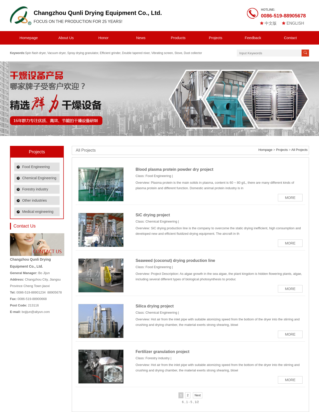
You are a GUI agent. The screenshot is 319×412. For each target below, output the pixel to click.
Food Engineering (36, 167)
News (141, 38)
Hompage (265, 150)
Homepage (28, 38)
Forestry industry (35, 189)
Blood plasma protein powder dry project (174, 169)
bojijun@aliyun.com (36, 312)
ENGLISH (295, 23)
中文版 (271, 23)
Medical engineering (37, 212)
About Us (66, 38)
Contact (290, 38)
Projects (215, 38)
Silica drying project (155, 306)
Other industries (34, 200)
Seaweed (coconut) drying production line (175, 260)
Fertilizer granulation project (162, 352)
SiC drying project (153, 215)
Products (178, 38)
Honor (103, 38)
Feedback (253, 38)
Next (198, 395)
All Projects (86, 150)
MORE (290, 198)
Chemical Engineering (39, 178)
